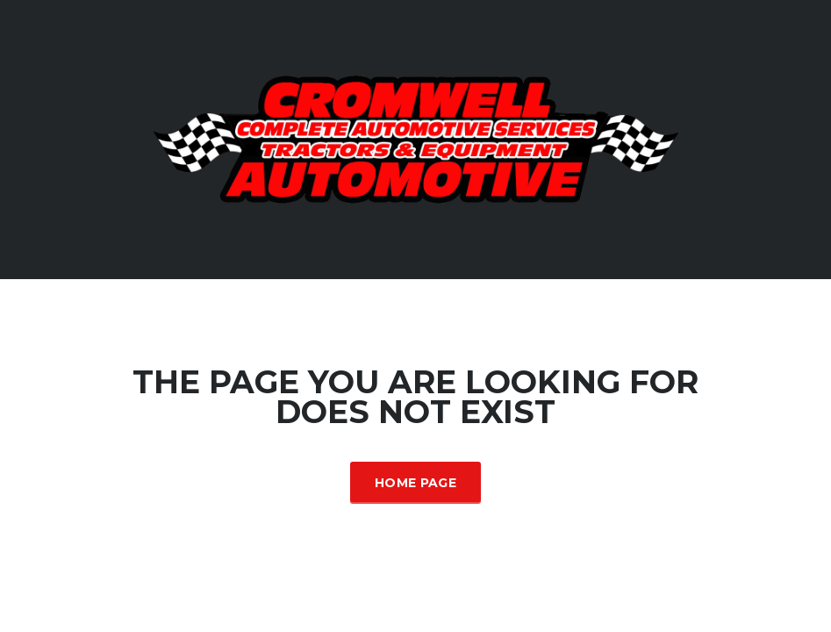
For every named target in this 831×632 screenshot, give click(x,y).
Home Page (415, 483)
